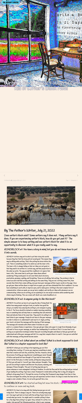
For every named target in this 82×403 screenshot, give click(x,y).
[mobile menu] (79, 2)
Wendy (14, 180)
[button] (70, 381)
